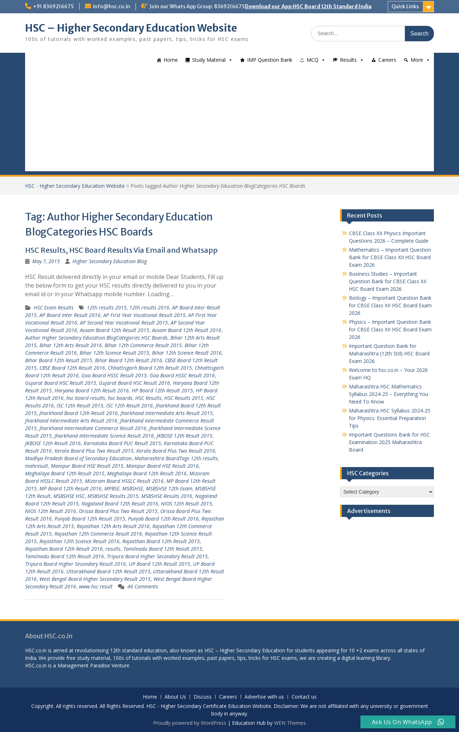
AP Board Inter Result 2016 (69, 315)
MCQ (312, 59)
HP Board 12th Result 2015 (162, 390)
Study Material (209, 59)
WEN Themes (290, 722)
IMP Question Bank (269, 59)
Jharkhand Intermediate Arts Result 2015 (166, 413)
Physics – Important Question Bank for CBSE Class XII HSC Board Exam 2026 (390, 329)
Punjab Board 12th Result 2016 (163, 518)
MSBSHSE (132, 488)
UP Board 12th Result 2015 (159, 563)
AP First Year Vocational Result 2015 (144, 315)
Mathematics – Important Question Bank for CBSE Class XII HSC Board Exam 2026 (390, 257)
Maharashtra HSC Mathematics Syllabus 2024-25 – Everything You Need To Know (388, 394)
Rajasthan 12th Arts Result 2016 (113, 526)
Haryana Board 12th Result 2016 (92, 390)
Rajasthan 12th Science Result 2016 (79, 541)
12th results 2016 (149, 307)
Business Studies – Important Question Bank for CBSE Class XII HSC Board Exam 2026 (387, 281)
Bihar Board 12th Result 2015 (58, 360)
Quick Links (405, 6)
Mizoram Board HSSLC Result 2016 (124, 480)
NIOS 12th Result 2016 (50, 511)
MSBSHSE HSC (69, 496)
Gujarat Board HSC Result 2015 (60, 382)
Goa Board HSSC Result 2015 (114, 375)
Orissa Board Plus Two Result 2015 (118, 511)
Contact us (304, 697)
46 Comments (142, 586)
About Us (175, 697)
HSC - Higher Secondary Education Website (75, 185)
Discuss (203, 697)
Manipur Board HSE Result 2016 (162, 465)
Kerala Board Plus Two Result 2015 (94, 450)
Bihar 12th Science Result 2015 (114, 352)
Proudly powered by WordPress (189, 722)
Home (171, 59)
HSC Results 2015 (183, 398)
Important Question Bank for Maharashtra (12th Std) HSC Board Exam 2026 (389, 353)
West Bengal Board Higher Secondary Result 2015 (95, 578)
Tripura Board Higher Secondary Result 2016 (75, 563)
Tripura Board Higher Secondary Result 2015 (157, 556)
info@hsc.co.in (111, 6)
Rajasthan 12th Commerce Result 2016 (98, 533)
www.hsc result (96, 586)
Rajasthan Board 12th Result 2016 (64, 548)
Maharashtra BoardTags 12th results (176, 458)
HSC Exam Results (54, 307)
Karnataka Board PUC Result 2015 (122, 443)
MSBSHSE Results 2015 (112, 496)
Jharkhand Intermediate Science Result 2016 (104, 435)
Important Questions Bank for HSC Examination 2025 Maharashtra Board (389, 442)
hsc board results (85, 398)
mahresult (36, 465)
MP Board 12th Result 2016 (70, 488)
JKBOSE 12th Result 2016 (53, 443)
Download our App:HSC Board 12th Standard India (308, 6)
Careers (387, 59)
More (417, 59)
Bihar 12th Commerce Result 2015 (143, 345)
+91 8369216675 (53, 6)
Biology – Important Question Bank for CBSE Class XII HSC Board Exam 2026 (390, 305)
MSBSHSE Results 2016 (166, 496)
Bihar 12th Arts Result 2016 (70, 345)
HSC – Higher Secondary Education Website (131, 28)
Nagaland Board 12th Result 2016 (119, 503)
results (112, 548)
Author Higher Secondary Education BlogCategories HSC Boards (96, 337)
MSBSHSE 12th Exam (169, 488)
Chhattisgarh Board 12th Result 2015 (150, 367)
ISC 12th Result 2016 (129, 405)
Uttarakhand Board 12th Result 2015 (108, 571)
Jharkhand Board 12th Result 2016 (78, 413)
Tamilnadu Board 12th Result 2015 (162, 548)
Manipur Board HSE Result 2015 (87, 465)
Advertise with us (264, 697)
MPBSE (111, 488)
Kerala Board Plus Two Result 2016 (175, 450)
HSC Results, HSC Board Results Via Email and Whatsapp (121, 250)
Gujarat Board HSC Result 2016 (134, 382)
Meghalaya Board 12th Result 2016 (146, 473)
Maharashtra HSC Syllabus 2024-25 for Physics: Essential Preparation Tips (389, 418)
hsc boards (120, 398)
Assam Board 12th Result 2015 (114, 330)
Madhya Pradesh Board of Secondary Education (78, 458)
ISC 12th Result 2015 (80, 405)
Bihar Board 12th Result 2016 (128, 360)
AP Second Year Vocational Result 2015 (124, 322)
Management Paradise (83, 665)
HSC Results (148, 398)
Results (348, 59)
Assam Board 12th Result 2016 (186, 330)
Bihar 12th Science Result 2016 (187, 352)
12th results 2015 (107, 307)
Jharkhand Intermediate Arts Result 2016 (71, 420)
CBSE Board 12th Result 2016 (72, 367)
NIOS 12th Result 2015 (186, 503)
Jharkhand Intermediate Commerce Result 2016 (92, 428)
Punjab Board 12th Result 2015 (90, 518)
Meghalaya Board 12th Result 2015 (64, 473)
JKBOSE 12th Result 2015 (184, 435)
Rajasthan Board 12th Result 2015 (161, 541)
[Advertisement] (229, 121)
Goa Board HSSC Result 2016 (182, 375)
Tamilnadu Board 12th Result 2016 (64, 556)
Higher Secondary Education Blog (109, 261)
